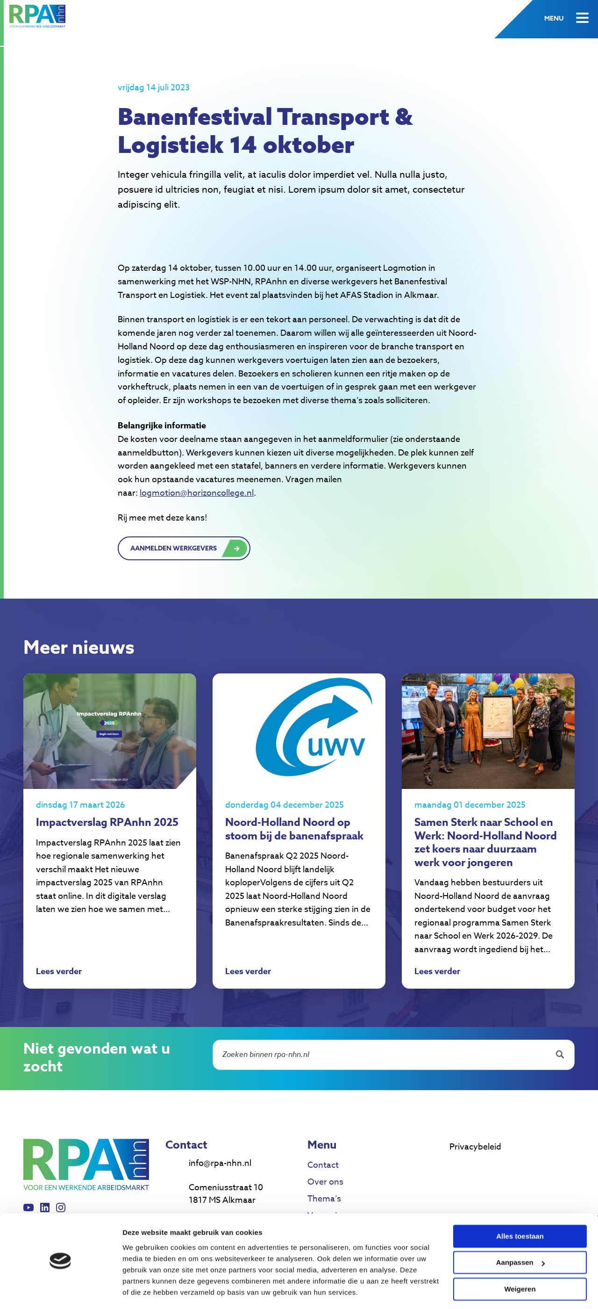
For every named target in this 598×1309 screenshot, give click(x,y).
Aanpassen (520, 1235)
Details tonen (144, 1291)
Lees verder (59, 988)
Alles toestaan (520, 1209)
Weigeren (519, 1262)
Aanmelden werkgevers (173, 548)
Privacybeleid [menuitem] (475, 1162)
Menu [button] (553, 18)
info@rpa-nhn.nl (220, 1178)
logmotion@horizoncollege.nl (197, 493)
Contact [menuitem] (323, 1180)
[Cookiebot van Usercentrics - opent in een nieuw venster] (60, 1291)
